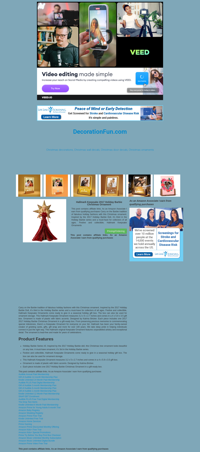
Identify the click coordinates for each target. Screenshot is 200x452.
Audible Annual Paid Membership (34, 374)
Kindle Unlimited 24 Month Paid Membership (39, 380)
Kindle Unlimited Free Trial (31, 418)
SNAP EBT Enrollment (29, 396)
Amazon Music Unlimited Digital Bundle (37, 441)
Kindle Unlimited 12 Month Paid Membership (39, 393)
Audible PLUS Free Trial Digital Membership (39, 399)
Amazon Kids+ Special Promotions (34, 432)
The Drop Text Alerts (28, 402)
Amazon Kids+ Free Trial (30, 429)
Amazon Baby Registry (29, 410)
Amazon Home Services (30, 421)
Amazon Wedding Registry (31, 413)
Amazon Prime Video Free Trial (33, 443)
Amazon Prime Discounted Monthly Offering (39, 427)
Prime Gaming (25, 424)
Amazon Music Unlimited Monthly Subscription (40, 438)
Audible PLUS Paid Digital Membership (37, 382)
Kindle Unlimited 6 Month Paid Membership (38, 405)
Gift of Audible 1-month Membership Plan (37, 391)
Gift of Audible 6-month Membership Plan (37, 388)
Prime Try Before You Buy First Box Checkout (39, 435)
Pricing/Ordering (116, 231)
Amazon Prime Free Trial (30, 416)
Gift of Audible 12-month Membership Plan (38, 377)
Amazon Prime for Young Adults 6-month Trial (39, 407)
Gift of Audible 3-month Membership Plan (37, 385)
